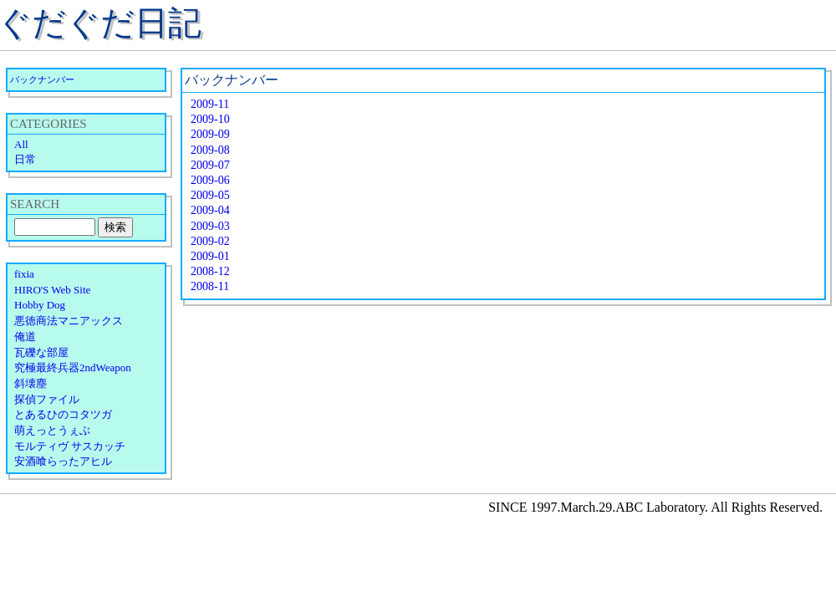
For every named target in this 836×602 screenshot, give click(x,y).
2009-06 (210, 180)
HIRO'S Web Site (52, 289)
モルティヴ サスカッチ (69, 446)
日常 (25, 159)
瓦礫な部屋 (41, 352)
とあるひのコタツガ (63, 414)
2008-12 (210, 271)
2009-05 (210, 195)
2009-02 (210, 241)
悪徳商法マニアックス (68, 320)
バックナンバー (42, 79)
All (21, 144)
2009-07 (210, 165)
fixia (24, 274)
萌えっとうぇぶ (52, 430)
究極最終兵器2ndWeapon (72, 367)
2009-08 (210, 150)
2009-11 (210, 104)
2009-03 (210, 226)
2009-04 (210, 210)
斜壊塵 (30, 383)
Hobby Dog (39, 304)
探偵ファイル (46, 399)
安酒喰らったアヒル (63, 461)
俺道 (25, 336)
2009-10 (210, 119)
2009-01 (210, 256)
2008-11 (210, 286)
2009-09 (210, 134)
